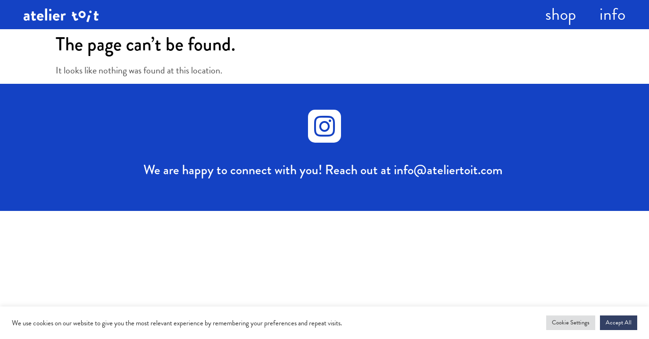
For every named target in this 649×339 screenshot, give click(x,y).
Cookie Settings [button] (571, 322)
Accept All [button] (619, 322)
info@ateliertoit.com (448, 169)
